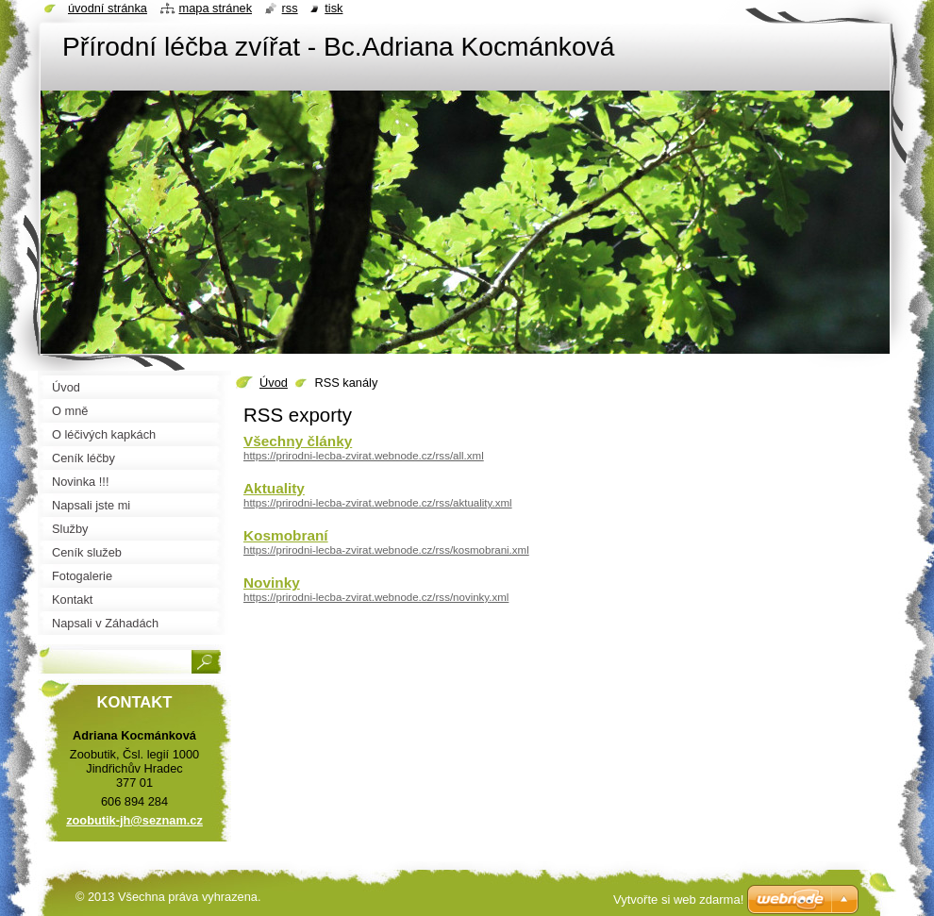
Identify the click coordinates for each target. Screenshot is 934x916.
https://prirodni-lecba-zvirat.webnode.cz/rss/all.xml (363, 455)
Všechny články (297, 441)
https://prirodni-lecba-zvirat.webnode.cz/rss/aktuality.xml (377, 502)
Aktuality (274, 488)
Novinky (271, 583)
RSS (290, 8)
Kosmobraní (285, 535)
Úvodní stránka (107, 8)
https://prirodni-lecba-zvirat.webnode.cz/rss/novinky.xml (376, 597)
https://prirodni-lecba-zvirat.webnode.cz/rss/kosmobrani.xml (386, 550)
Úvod (273, 382)
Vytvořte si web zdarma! (678, 899)
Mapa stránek (216, 8)
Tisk (333, 8)
